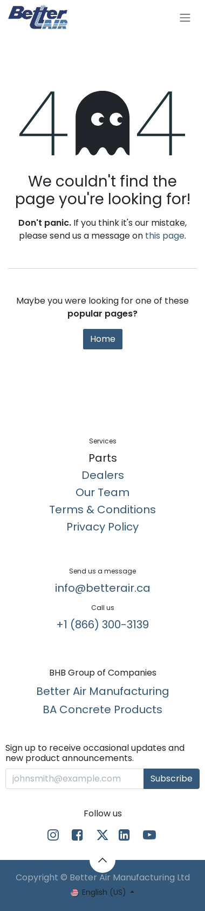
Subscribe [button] (172, 778)
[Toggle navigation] (185, 17)
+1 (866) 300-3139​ (102, 624)
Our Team (102, 492)
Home (102, 339)
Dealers (102, 475)
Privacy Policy (102, 526)
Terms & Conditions (102, 509)
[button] (102, 860)
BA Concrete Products (102, 709)
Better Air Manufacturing (102, 691)
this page (164, 235)
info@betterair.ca (103, 588)
